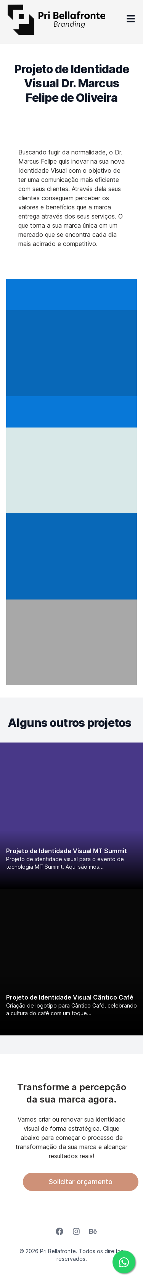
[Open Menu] (130, 19)
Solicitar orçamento (80, 1182)
